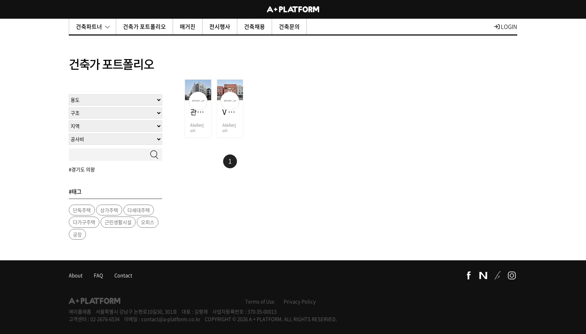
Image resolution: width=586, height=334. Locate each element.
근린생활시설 (118, 222)
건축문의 (289, 26)
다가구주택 (84, 222)
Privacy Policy (300, 301)
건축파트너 (93, 26)
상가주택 (109, 210)
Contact (123, 275)
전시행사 (219, 26)
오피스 (147, 222)
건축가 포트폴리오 (144, 26)
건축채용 (254, 26)
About (76, 275)
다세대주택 (138, 210)
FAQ (98, 275)
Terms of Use (259, 301)
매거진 (187, 26)
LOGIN (505, 26)
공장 (77, 234)
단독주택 (82, 210)
